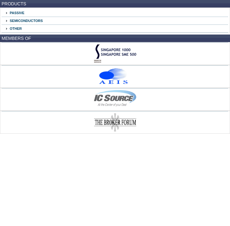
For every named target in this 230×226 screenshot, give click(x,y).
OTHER (16, 28)
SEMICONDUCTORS (26, 21)
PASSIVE (17, 13)
